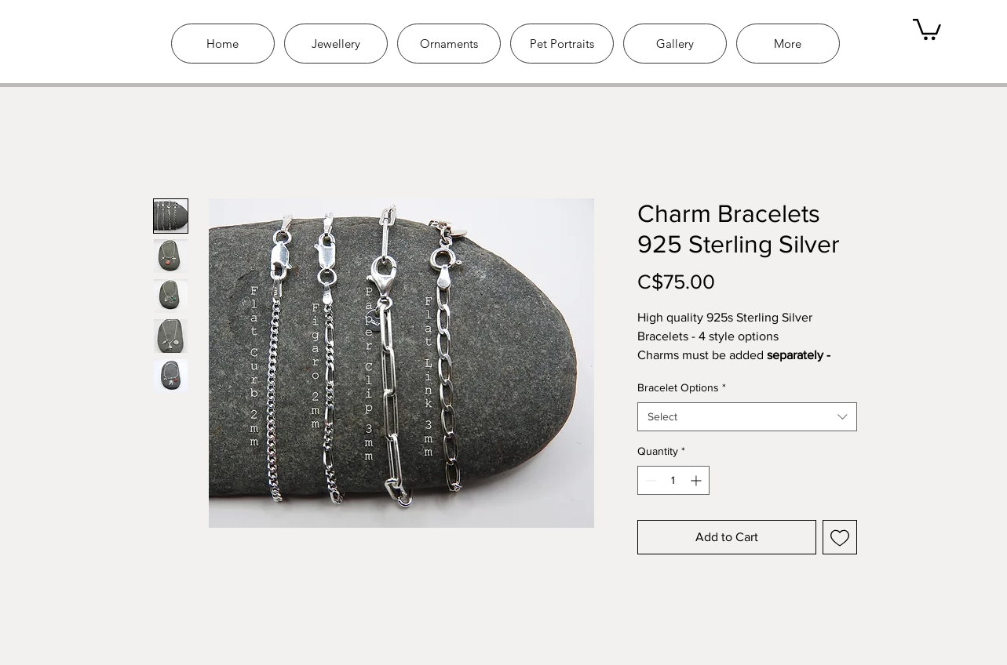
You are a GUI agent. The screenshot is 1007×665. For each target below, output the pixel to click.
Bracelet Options (681, 387)
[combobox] (747, 417)
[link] (927, 28)
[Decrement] (649, 480)
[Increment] (697, 480)
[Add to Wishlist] (840, 537)
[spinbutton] (673, 480)
